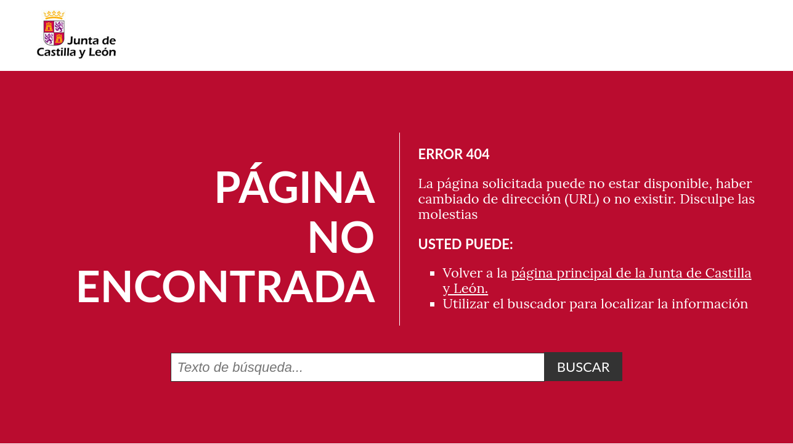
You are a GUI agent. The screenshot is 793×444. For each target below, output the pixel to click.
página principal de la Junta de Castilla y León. (597, 280)
